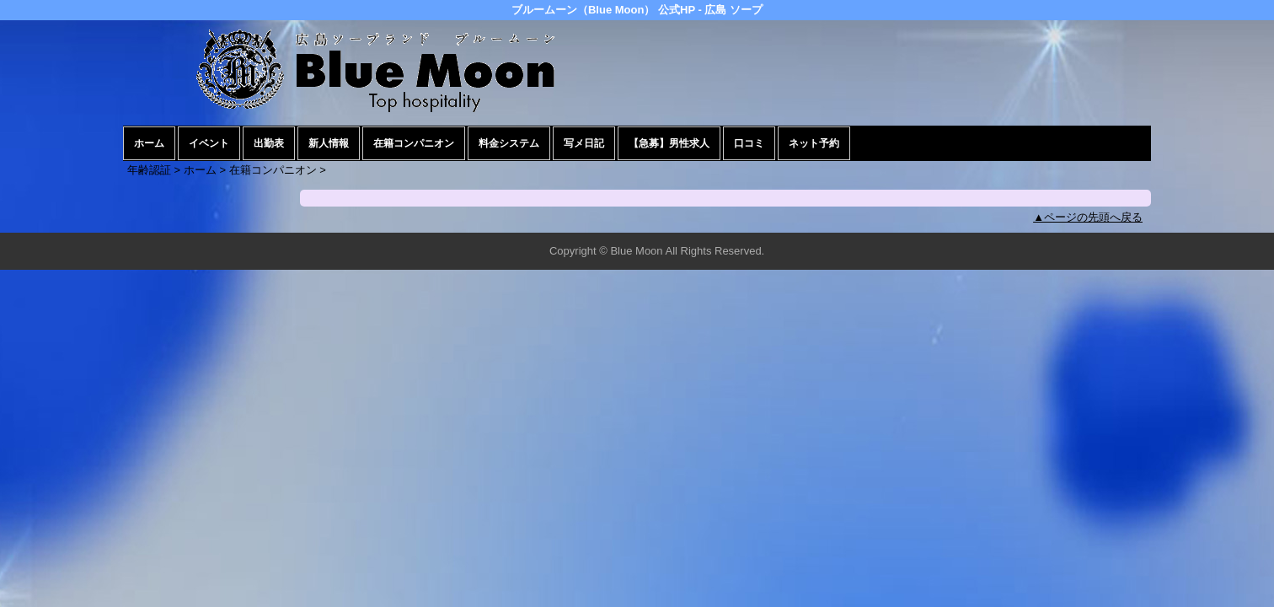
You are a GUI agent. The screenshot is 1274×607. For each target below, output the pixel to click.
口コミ (749, 143)
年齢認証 (149, 170)
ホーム (149, 143)
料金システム (509, 143)
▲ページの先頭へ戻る (1088, 217)
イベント (209, 143)
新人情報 (328, 143)
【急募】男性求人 (669, 143)
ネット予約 (814, 143)
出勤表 (269, 143)
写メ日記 (584, 143)
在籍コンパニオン (413, 143)
